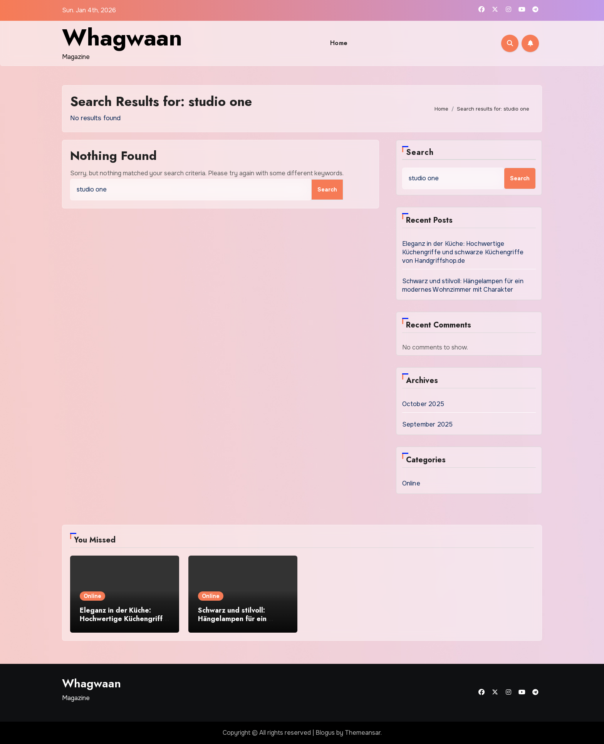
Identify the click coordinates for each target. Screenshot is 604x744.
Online (411, 483)
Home (339, 43)
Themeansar (363, 733)
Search (420, 152)
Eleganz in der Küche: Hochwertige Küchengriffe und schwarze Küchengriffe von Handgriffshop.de (463, 252)
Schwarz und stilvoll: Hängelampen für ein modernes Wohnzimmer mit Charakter (462, 285)
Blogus (325, 733)
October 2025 (423, 404)
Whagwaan (122, 37)
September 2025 (427, 424)
